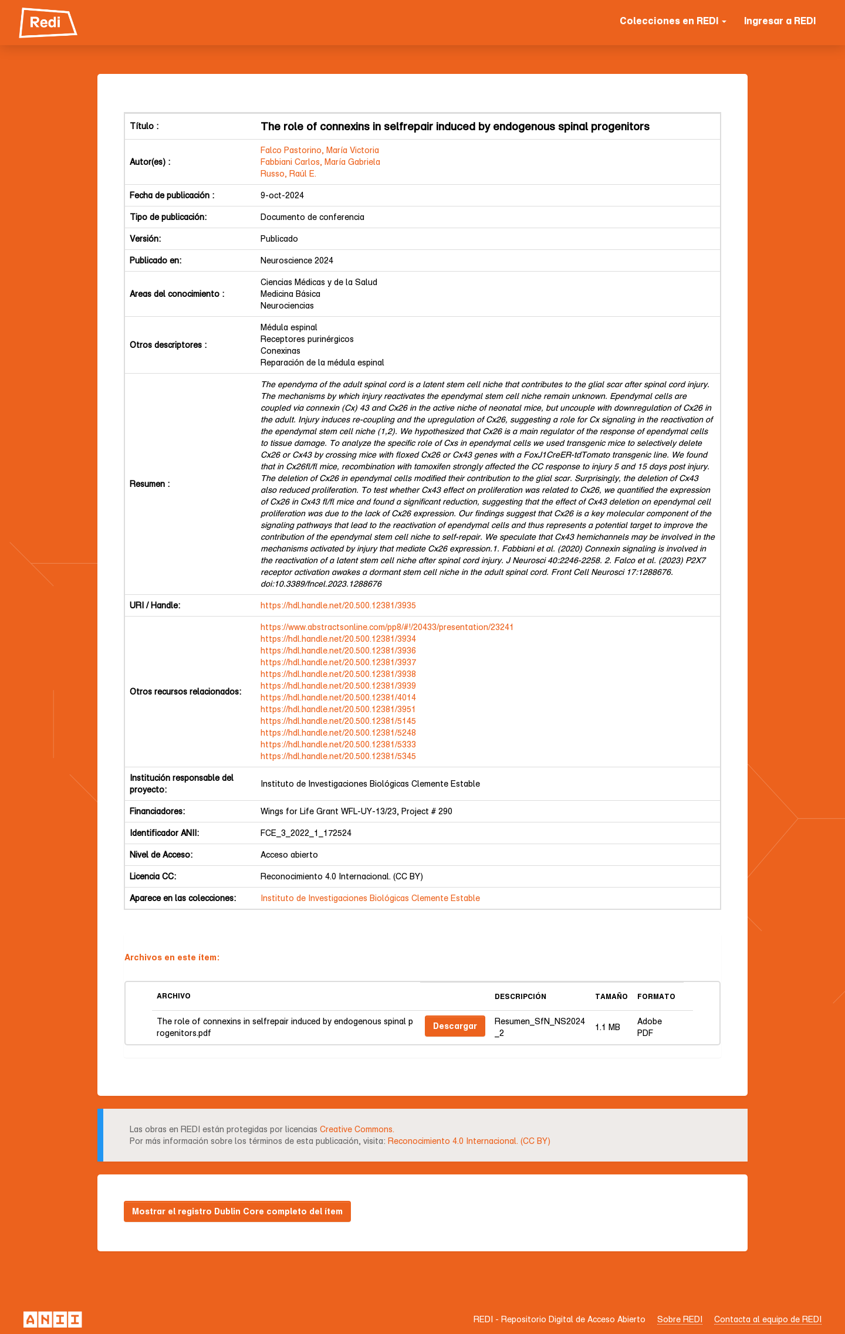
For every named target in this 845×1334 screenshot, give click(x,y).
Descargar (455, 1026)
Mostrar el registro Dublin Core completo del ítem (237, 1211)
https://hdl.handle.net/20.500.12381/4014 (338, 697)
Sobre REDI (679, 1319)
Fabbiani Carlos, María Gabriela (320, 162)
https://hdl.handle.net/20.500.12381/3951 (338, 709)
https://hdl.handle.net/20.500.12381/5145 (338, 721)
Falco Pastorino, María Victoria (320, 150)
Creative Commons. (357, 1129)
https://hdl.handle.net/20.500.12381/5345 (338, 756)
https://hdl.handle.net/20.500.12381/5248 (338, 732)
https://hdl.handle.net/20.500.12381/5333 (338, 744)
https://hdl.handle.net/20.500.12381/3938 (338, 674)
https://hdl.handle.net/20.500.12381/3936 (338, 650)
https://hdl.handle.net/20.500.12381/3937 (338, 662)
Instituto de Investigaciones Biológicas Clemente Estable (370, 898)
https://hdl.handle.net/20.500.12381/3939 (338, 685)
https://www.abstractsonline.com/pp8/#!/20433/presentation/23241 (387, 627)
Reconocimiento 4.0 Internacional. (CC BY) (469, 1141)
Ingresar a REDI (780, 20)
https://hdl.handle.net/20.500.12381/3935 (338, 605)
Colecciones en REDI (673, 20)
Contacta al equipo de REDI (768, 1319)
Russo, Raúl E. (288, 173)
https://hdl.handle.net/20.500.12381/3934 (338, 639)
